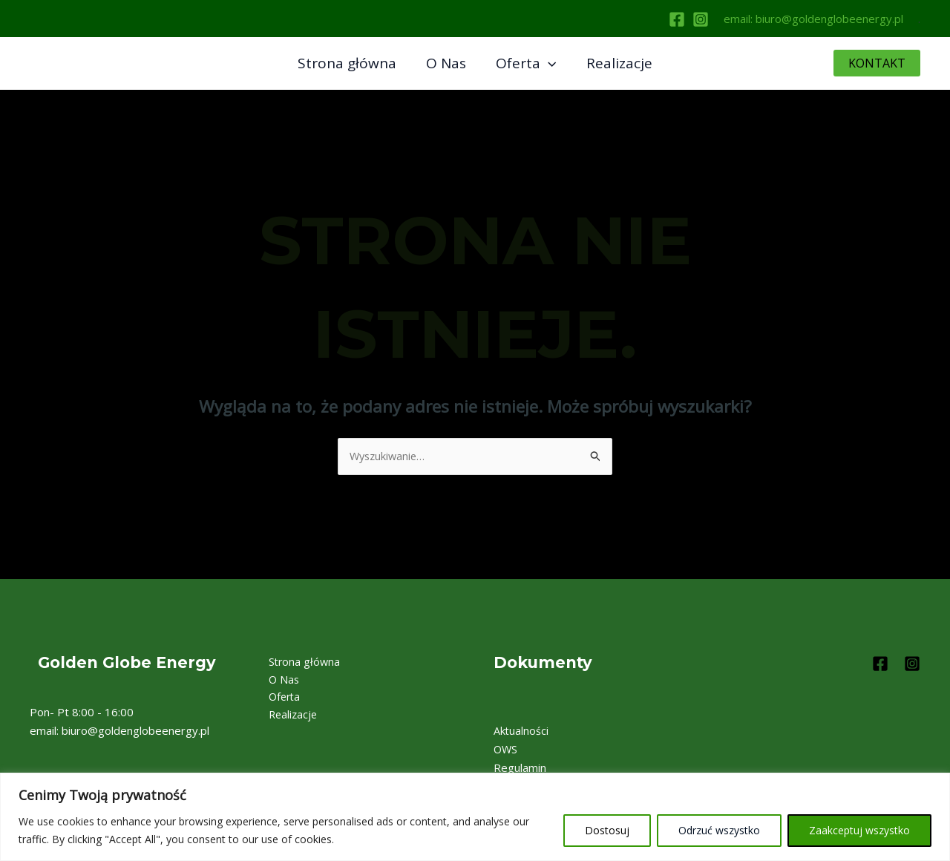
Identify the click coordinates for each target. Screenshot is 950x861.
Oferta (525, 63)
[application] (547, 63)
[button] (876, 63)
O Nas (447, 63)
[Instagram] (700, 19)
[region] (475, 817)
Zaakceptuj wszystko (859, 830)
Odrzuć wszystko (719, 830)
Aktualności (521, 731)
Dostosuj (607, 830)
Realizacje (617, 63)
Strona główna (349, 63)
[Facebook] (677, 19)
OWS (506, 749)
